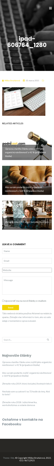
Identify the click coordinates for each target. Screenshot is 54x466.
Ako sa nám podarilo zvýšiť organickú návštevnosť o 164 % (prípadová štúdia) (27, 374)
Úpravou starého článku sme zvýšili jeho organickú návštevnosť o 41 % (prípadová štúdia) (27, 363)
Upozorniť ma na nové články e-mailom (25, 300)
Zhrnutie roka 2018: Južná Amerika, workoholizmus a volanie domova (19, 403)
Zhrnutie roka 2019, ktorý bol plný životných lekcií (27, 383)
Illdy (12, 458)
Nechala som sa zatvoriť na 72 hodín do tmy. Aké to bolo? (26, 393)
